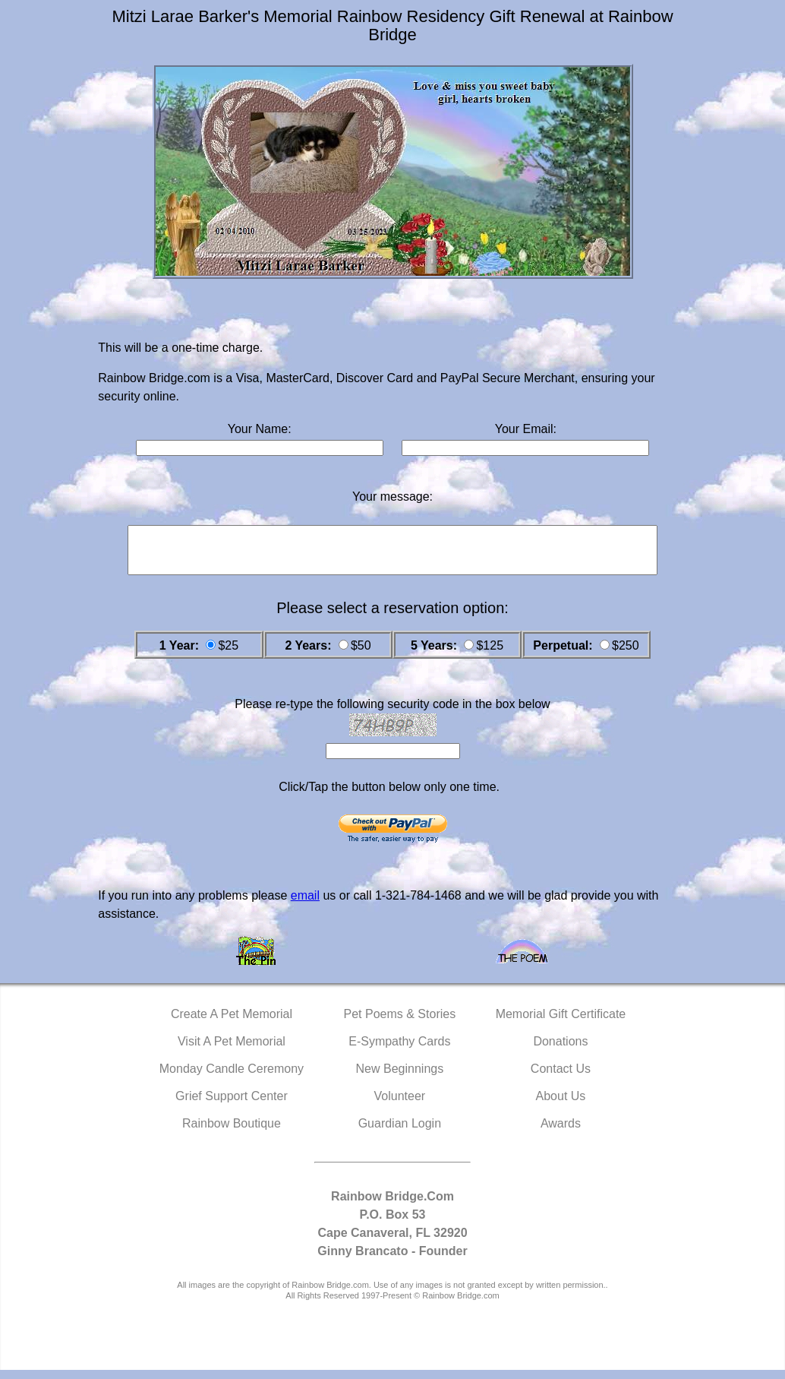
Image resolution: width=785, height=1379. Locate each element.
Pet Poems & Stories (400, 1023)
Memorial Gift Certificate (561, 1023)
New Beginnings (400, 1077)
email (305, 904)
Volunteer (400, 1105)
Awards (561, 1132)
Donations (560, 1050)
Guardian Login (399, 1132)
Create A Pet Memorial (231, 1023)
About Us (561, 1105)
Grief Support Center (231, 1105)
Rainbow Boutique (231, 1132)
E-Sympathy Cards (399, 1050)
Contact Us (561, 1077)
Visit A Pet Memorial (231, 1050)
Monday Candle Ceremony (231, 1077)
